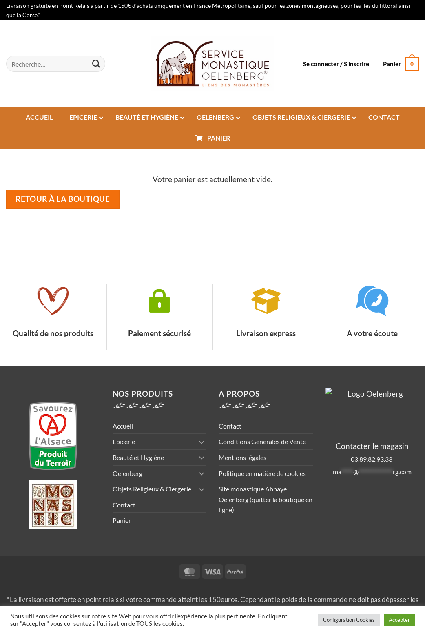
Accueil (123, 426)
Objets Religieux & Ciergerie (152, 489)
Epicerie (124, 441)
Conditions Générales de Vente (262, 441)
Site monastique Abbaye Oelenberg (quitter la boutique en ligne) (265, 499)
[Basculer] (201, 442)
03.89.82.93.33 (372, 459)
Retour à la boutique (62, 198)
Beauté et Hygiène (138, 457)
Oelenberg (127, 473)
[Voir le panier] (401, 64)
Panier (122, 520)
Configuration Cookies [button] (349, 619)
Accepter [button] (399, 619)
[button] (336, 63)
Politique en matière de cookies (262, 473)
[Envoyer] (96, 64)
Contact (124, 505)
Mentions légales (242, 457)
